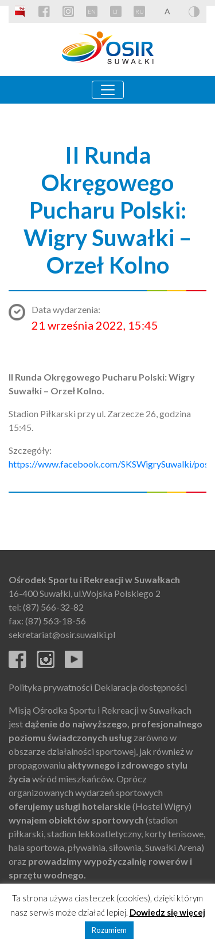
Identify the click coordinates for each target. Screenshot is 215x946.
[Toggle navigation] (108, 90)
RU (139, 11)
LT (115, 11)
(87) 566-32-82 (53, 606)
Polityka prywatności (50, 687)
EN (92, 11)
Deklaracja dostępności (140, 687)
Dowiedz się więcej (167, 912)
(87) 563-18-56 (55, 620)
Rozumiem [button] (109, 930)
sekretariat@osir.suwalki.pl (62, 634)
